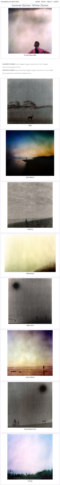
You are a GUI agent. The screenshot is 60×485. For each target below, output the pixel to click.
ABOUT (49, 2)
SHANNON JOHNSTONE (10, 2)
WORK (37, 2)
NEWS (56, 2)
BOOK (43, 2)
